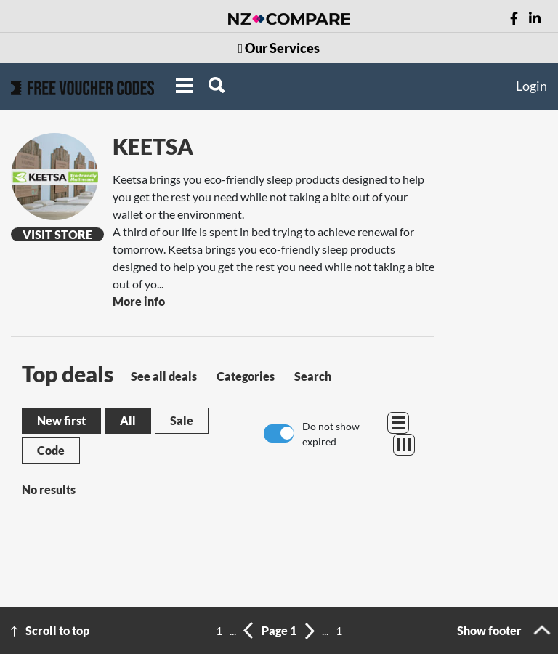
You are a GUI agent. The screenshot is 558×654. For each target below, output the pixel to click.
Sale (181, 420)
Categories (246, 376)
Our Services (279, 48)
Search (312, 376)
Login (531, 86)
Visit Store (57, 234)
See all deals (164, 376)
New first (61, 420)
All (128, 420)
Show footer (489, 630)
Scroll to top (57, 630)
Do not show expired (331, 434)
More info (139, 301)
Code (51, 450)
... (233, 630)
